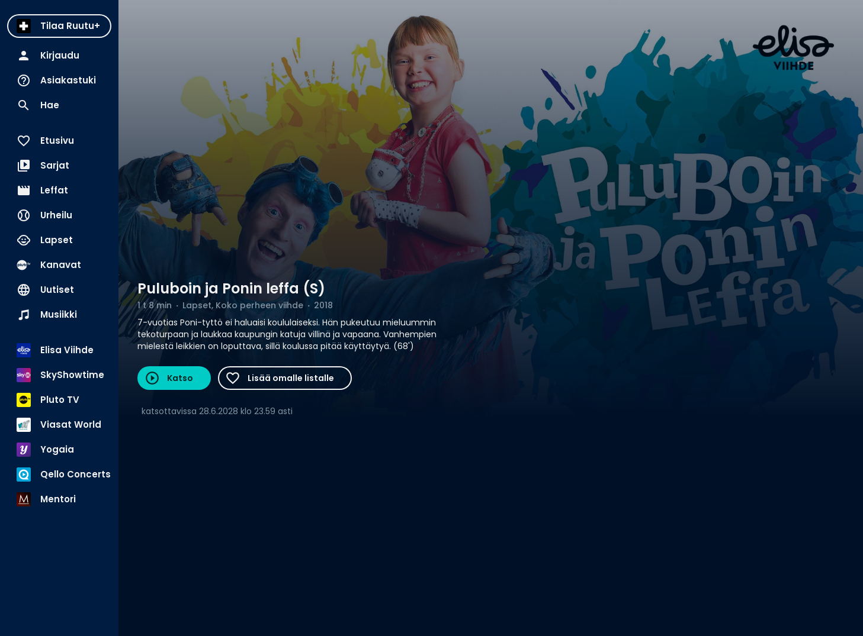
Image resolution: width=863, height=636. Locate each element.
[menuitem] (59, 26)
